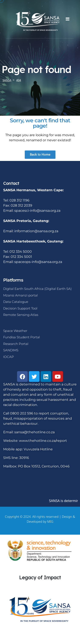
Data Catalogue (15, 302)
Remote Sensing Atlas (20, 315)
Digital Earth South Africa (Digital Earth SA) (37, 289)
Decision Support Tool (20, 308)
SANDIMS (10, 350)
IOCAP (8, 357)
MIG (50, 521)
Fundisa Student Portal (21, 337)
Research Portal (15, 344)
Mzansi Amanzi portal (20, 295)
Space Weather (15, 331)
